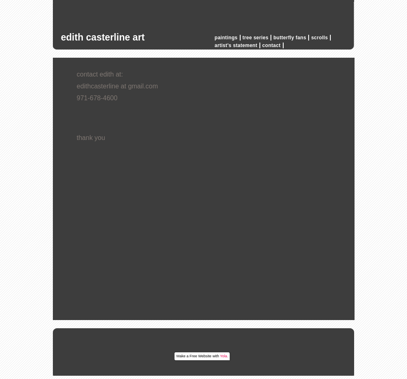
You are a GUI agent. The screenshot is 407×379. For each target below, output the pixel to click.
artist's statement (236, 45)
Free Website (200, 356)
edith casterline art (103, 37)
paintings (226, 38)
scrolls (319, 38)
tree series (255, 38)
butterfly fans (289, 38)
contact (271, 45)
